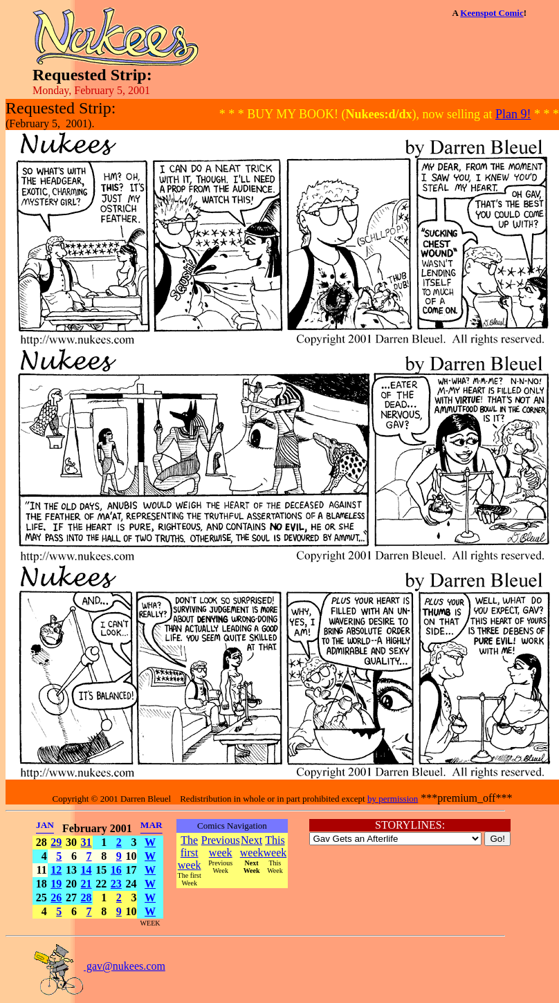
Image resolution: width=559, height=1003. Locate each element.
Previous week (220, 846)
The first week (189, 852)
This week (275, 846)
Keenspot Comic (491, 13)
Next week (252, 846)
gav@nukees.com (99, 966)
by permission (392, 798)
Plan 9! (513, 114)
